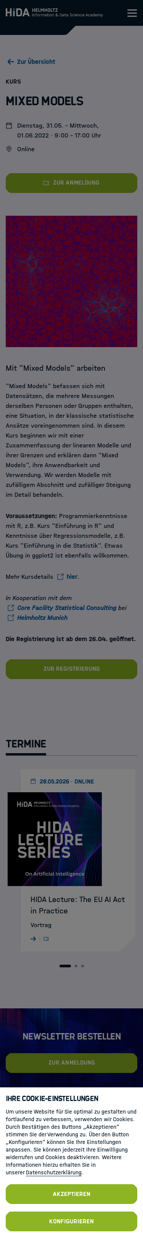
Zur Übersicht (36, 61)
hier (72, 576)
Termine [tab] (26, 744)
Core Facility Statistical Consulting (66, 607)
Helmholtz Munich (42, 617)
